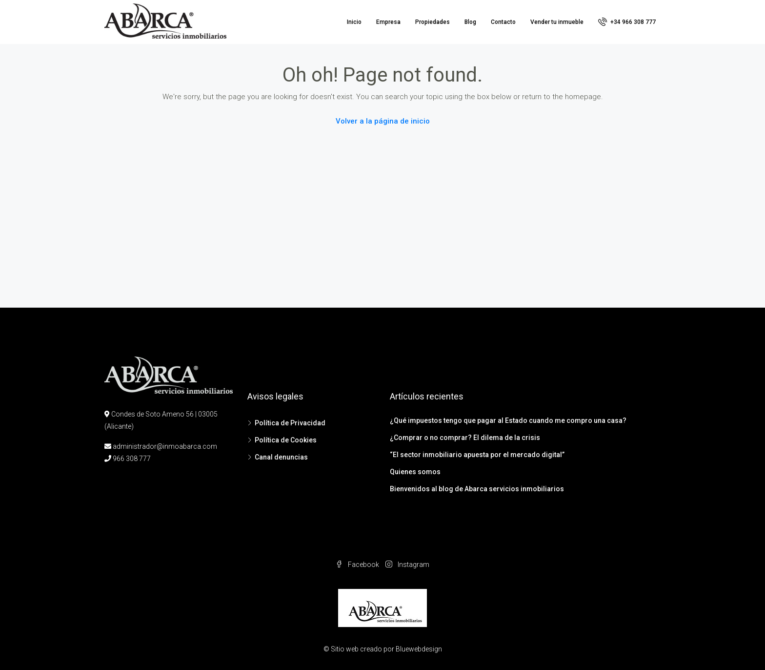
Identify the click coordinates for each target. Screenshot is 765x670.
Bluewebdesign (419, 649)
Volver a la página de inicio (383, 121)
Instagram (407, 564)
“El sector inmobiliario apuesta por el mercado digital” (477, 455)
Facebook (358, 564)
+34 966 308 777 (627, 21)
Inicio (354, 22)
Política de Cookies (286, 440)
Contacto (503, 22)
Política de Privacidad (290, 423)
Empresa (388, 22)
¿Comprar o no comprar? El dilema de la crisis (465, 437)
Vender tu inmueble (557, 22)
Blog (470, 22)
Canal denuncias (281, 457)
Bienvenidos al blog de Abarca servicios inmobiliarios (477, 489)
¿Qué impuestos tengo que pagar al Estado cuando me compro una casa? (508, 420)
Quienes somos (415, 472)
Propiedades (432, 22)
